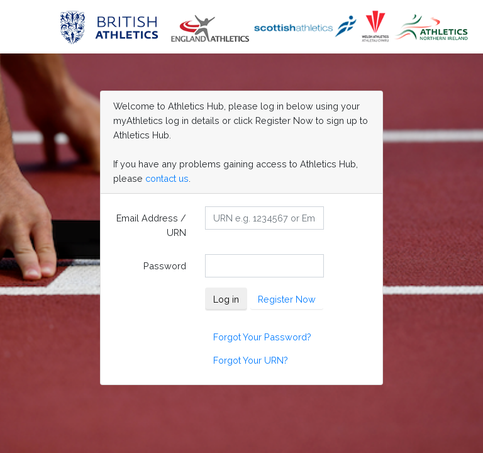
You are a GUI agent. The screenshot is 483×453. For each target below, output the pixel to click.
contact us (167, 178)
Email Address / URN (151, 225)
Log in (226, 299)
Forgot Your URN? (250, 360)
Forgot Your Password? (262, 337)
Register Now (287, 299)
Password (164, 265)
